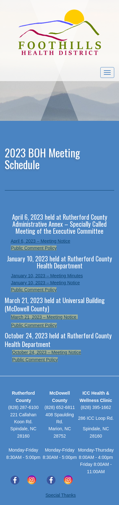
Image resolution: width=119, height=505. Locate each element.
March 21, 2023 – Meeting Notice (44, 317)
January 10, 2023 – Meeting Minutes (47, 275)
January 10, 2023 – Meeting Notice (45, 282)
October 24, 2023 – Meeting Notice (46, 352)
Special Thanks (60, 495)
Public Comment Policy (33, 248)
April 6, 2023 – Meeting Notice (40, 241)
